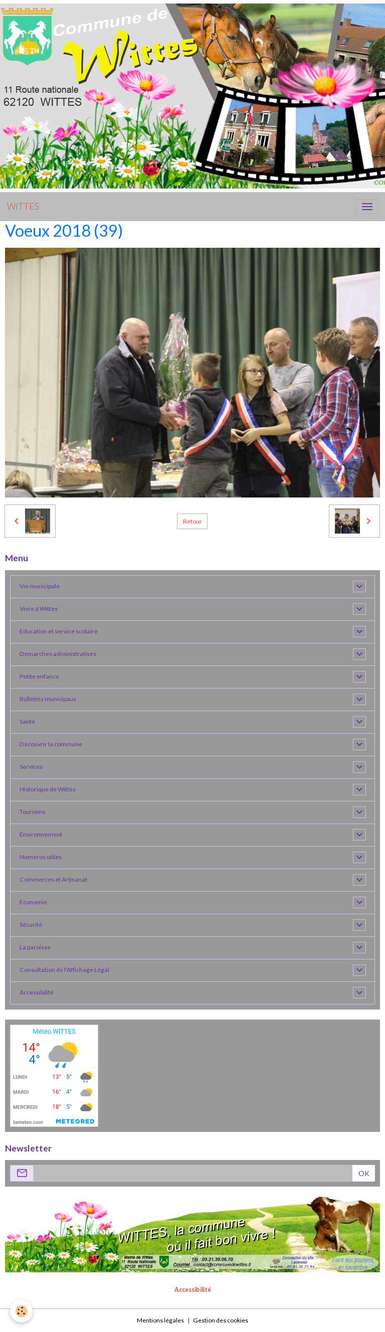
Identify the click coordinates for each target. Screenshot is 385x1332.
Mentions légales (160, 1320)
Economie (33, 902)
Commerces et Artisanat (53, 879)
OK (363, 1173)
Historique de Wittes (48, 789)
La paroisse (35, 947)
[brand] (23, 206)
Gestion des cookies (220, 1320)
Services (31, 766)
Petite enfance (39, 676)
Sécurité (31, 924)
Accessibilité (37, 992)
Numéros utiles (41, 857)
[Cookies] (21, 1311)
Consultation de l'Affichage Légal (64, 969)
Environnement (41, 834)
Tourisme (33, 811)
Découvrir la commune (51, 744)
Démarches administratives (58, 653)
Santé (27, 721)
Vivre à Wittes (39, 608)
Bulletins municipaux (48, 699)
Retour (192, 521)
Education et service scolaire (59, 631)
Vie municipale (40, 586)
